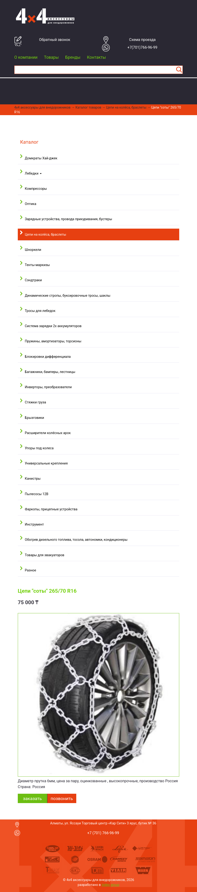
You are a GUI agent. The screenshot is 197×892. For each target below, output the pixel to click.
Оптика (30, 204)
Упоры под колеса (39, 448)
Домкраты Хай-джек (41, 158)
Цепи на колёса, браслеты (126, 107)
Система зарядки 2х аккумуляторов (53, 326)
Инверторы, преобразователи (48, 387)
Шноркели (33, 250)
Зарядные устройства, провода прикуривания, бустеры (68, 219)
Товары (51, 57)
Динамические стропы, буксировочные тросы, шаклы (67, 296)
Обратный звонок (54, 39)
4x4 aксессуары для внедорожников (42, 107)
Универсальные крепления (46, 463)
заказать (32, 798)
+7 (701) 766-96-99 (103, 833)
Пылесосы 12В (36, 494)
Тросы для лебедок (40, 311)
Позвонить (62, 798)
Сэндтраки (33, 280)
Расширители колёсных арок (48, 433)
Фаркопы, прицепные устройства (51, 509)
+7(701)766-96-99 (142, 47)
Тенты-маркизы (37, 265)
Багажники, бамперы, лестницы (50, 372)
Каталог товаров (88, 107)
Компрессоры (36, 189)
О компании (25, 57)
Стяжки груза (35, 402)
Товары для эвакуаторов (44, 555)
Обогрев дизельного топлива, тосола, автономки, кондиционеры (76, 540)
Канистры (32, 479)
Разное (30, 570)
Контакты (96, 57)
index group (111, 885)
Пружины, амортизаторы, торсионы (53, 341)
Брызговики (34, 418)
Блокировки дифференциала (48, 357)
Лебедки (33, 173)
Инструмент (34, 524)
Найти (178, 69)
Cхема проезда (142, 39)
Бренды (72, 57)
